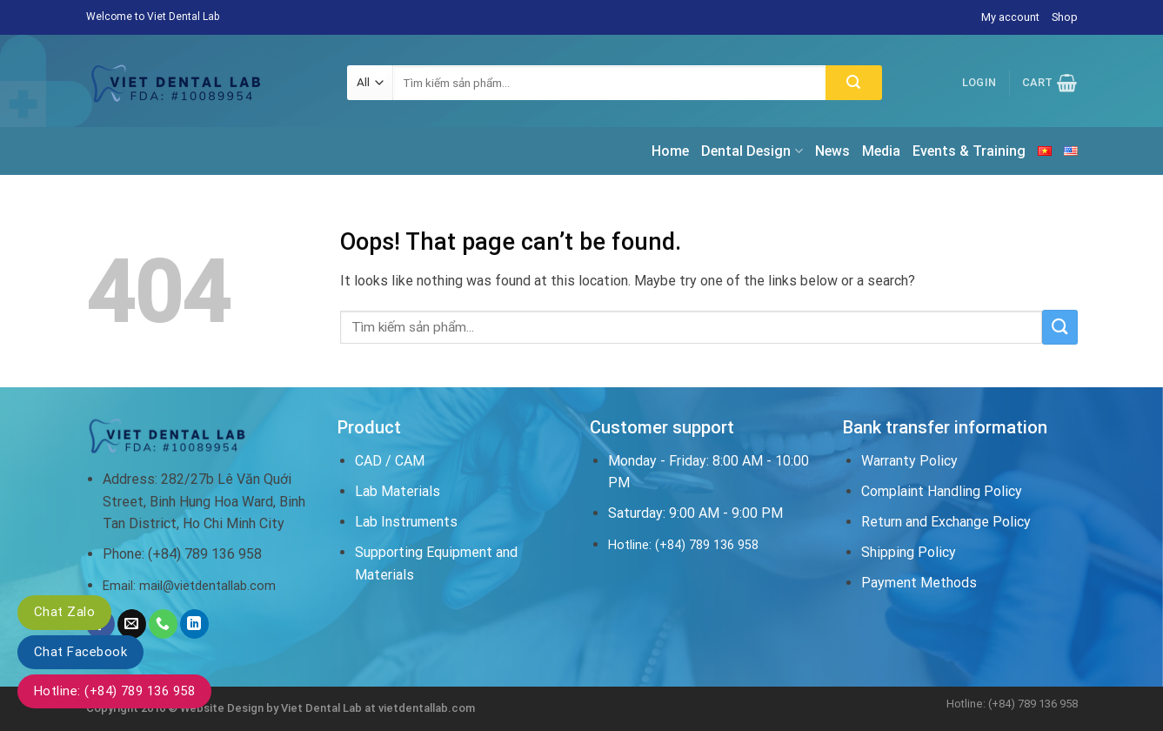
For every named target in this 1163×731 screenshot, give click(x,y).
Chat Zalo (64, 612)
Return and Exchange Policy (946, 521)
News (832, 151)
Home (670, 151)
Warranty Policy (909, 461)
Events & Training (969, 151)
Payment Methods (919, 582)
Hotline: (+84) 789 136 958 (114, 691)
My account (1010, 16)
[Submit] (853, 82)
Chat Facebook (80, 652)
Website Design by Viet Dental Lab (272, 707)
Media (881, 151)
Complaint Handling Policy (941, 491)
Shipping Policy (908, 552)
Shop (1065, 16)
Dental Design (751, 151)
